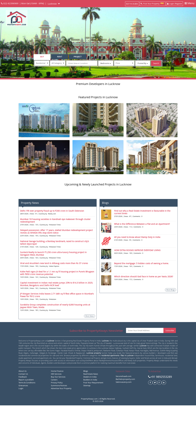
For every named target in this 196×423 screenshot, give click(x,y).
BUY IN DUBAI (132, 3)
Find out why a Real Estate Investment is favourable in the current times (142, 229)
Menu (189, 3)
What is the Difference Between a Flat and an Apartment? (142, 241)
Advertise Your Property (61, 406)
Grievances (23, 403)
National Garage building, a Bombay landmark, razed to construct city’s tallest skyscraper (54, 260)
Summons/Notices (59, 403)
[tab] (42, 57)
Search (156, 63)
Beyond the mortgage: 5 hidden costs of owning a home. (141, 280)
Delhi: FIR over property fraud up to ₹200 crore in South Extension (52, 228)
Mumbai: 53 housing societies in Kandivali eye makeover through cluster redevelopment (55, 238)
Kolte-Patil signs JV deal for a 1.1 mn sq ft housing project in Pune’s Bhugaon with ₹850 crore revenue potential (57, 290)
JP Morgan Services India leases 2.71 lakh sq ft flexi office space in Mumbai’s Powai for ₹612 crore (57, 312)
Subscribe (169, 348)
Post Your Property (153, 3)
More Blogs (170, 307)
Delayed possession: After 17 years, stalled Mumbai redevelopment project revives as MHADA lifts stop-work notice (56, 249)
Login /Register (174, 3)
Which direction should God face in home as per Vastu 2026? (143, 294)
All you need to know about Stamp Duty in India (137, 254)
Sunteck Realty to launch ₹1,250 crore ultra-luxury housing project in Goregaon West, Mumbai (53, 271)
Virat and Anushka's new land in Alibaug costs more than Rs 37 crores (54, 280)
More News (89, 333)
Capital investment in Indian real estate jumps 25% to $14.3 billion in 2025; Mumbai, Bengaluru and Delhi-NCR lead (56, 301)
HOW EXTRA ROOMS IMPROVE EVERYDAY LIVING (137, 267)
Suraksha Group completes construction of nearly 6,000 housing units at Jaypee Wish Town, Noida (55, 323)
